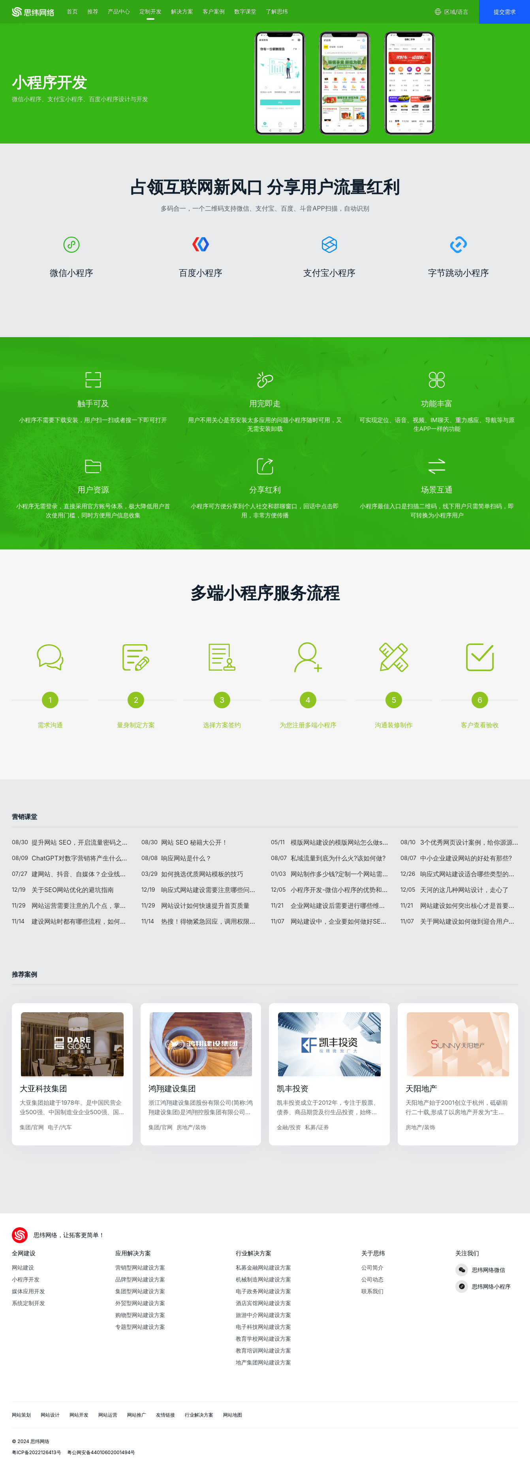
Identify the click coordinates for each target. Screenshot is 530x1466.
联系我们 (372, 1291)
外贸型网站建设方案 (140, 1303)
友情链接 (165, 1415)
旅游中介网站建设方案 (263, 1314)
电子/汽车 (60, 1157)
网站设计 (50, 1415)
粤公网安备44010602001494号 (101, 1452)
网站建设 (23, 1267)
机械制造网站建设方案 (263, 1279)
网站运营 (107, 1415)
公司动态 (372, 1279)
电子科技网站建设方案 (263, 1326)
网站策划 (21, 1415)
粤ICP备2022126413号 (36, 1452)
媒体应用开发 (28, 1291)
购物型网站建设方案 (140, 1314)
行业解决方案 (199, 1415)
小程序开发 (25, 1279)
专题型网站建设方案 (140, 1326)
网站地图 (232, 1415)
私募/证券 (317, 1157)
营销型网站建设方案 (140, 1267)
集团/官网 (32, 1157)
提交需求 (505, 11)
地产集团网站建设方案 (263, 1362)
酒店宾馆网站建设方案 (263, 1303)
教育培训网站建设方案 (263, 1350)
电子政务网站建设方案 (263, 1291)
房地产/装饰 (191, 1157)
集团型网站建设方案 (140, 1291)
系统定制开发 (28, 1303)
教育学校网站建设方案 (263, 1338)
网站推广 (136, 1415)
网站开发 (79, 1415)
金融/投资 (289, 1157)
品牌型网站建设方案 (140, 1279)
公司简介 (372, 1267)
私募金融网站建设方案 (263, 1267)
